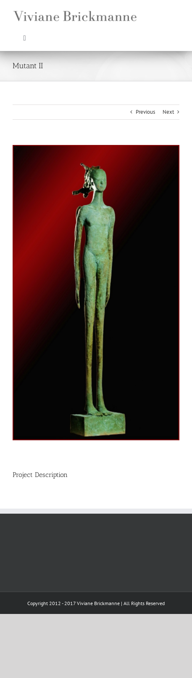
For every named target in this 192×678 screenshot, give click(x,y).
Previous (145, 111)
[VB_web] (76, 7)
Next (168, 111)
